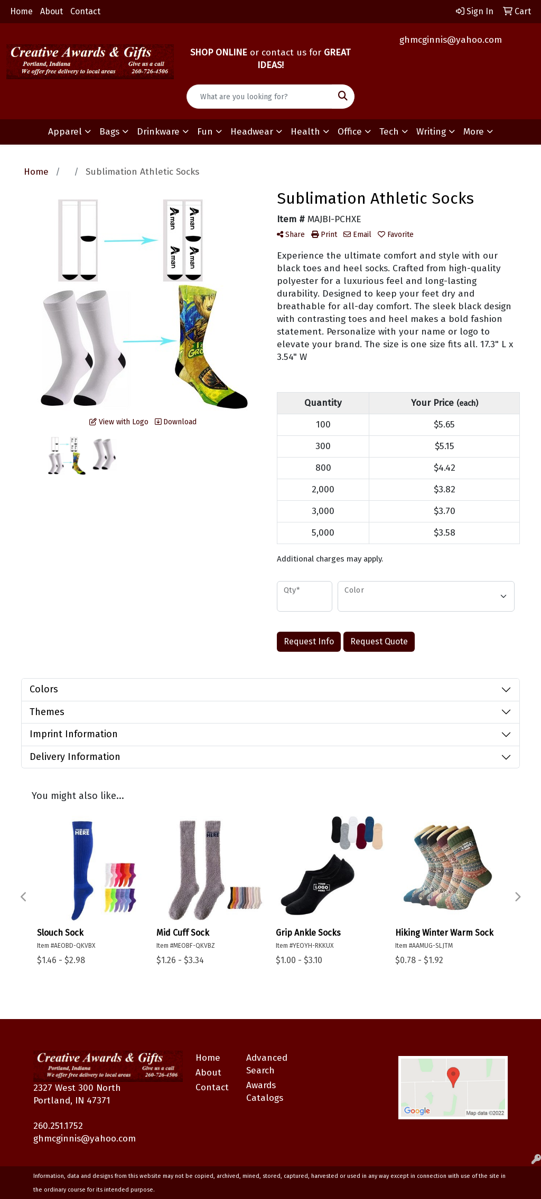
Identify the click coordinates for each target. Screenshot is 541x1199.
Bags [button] (109, 131)
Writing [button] (431, 131)
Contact (85, 11)
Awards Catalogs (264, 1091)
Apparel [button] (65, 131)
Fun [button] (205, 131)
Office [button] (350, 131)
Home (21, 11)
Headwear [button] (251, 131)
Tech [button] (389, 131)
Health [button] (305, 131)
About (51, 11)
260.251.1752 (58, 1125)
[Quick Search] (259, 96)
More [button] (473, 131)
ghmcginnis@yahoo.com (450, 39)
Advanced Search (265, 1064)
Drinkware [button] (158, 131)
